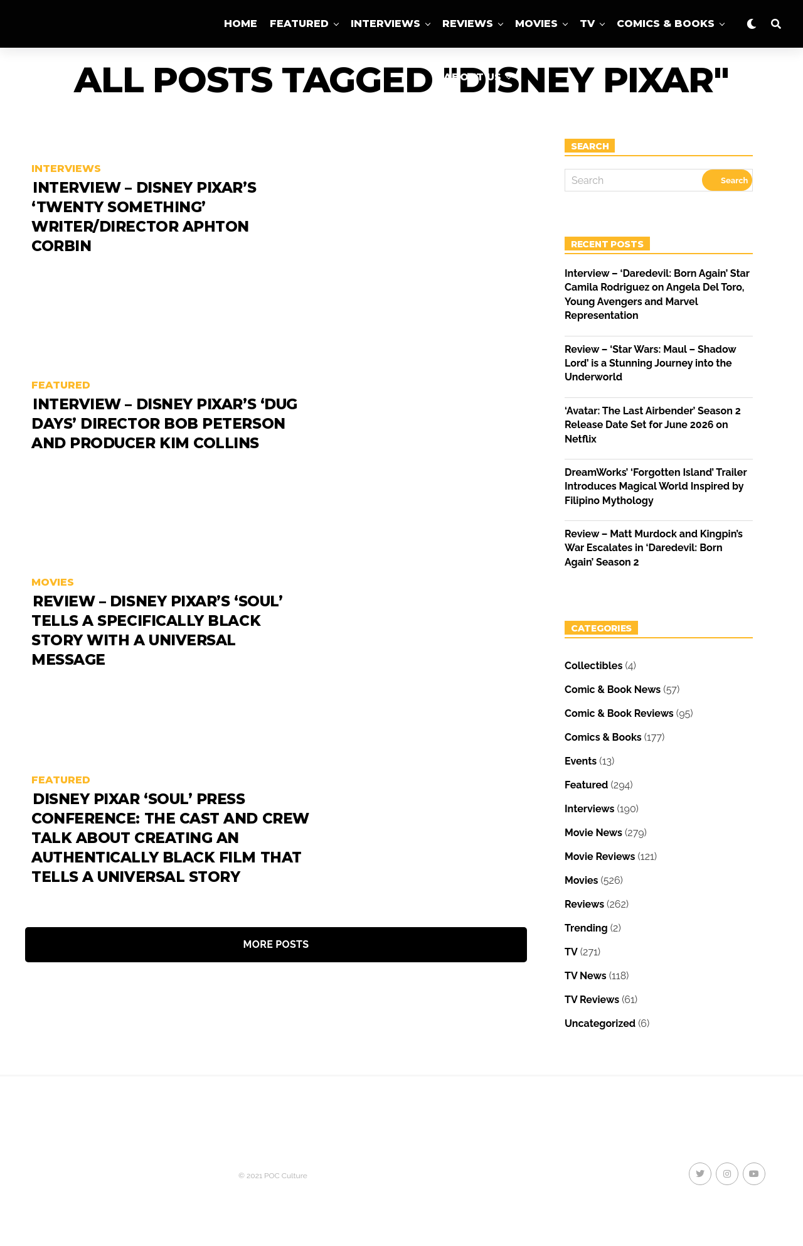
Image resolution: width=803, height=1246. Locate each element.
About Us (472, 77)
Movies (536, 24)
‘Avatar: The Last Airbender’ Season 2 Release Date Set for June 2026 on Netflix (653, 425)
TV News (586, 976)
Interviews (385, 24)
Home (240, 24)
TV (587, 24)
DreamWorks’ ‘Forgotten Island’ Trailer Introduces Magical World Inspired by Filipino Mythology (656, 486)
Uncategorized (600, 1023)
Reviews (467, 24)
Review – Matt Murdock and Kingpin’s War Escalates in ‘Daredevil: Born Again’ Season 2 (654, 548)
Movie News (593, 833)
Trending (586, 928)
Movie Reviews (600, 856)
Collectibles (593, 666)
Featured (299, 24)
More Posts (276, 944)
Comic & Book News (613, 690)
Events (581, 761)
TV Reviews (592, 1000)
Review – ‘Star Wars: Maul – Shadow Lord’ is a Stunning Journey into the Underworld (650, 363)
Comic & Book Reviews (619, 713)
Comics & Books (666, 24)
